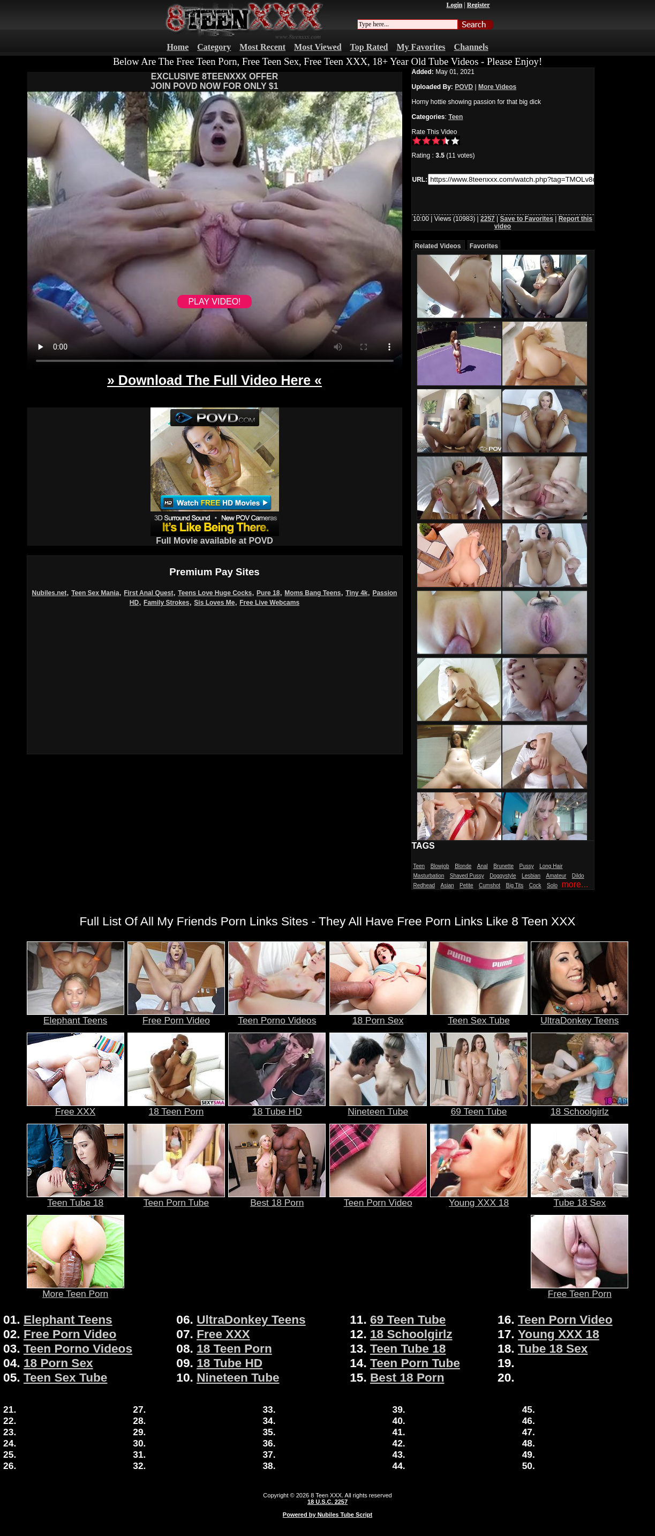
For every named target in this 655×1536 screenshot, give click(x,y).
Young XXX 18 (479, 1198)
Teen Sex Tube (479, 1016)
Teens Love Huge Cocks (215, 593)
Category (214, 46)
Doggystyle (503, 876)
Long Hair (550, 866)
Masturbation (429, 876)
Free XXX (75, 1107)
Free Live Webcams (269, 602)
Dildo (578, 876)
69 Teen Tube (479, 1107)
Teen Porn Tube (176, 1198)
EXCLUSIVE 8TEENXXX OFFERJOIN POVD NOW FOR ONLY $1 (214, 81)
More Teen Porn (75, 1289)
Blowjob (440, 866)
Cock (535, 885)
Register (478, 5)
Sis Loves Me (214, 602)
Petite (466, 885)
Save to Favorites (526, 218)
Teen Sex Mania (95, 593)
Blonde (463, 866)
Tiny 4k (356, 593)
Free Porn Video (176, 1016)
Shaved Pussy (467, 876)
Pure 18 (268, 593)
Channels (471, 46)
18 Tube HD (277, 1107)
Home (178, 46)
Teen (455, 117)
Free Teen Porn (579, 1289)
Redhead (424, 885)
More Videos (497, 87)
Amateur (556, 876)
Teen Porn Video (378, 1198)
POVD (464, 87)
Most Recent (262, 46)
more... (574, 884)
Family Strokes (166, 602)
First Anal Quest (148, 593)
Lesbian (531, 876)
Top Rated (369, 46)
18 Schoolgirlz (579, 1107)
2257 (487, 218)
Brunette (503, 866)
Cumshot (489, 885)
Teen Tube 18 (75, 1198)
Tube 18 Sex (579, 1198)
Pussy (526, 866)
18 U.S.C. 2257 (327, 1501)
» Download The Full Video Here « (214, 380)
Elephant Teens (75, 1016)
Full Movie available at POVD (214, 537)
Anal (482, 866)
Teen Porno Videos (277, 1016)
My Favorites (421, 46)
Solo (552, 885)
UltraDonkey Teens (579, 1016)
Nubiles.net (49, 593)
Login (454, 5)
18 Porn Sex (378, 1016)
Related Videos (438, 246)
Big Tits (515, 885)
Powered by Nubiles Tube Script (327, 1514)
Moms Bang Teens (312, 593)
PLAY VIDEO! (214, 301)
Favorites (484, 246)
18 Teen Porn (176, 1107)
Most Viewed (317, 46)
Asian (447, 885)
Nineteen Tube (378, 1107)
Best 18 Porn (277, 1198)
